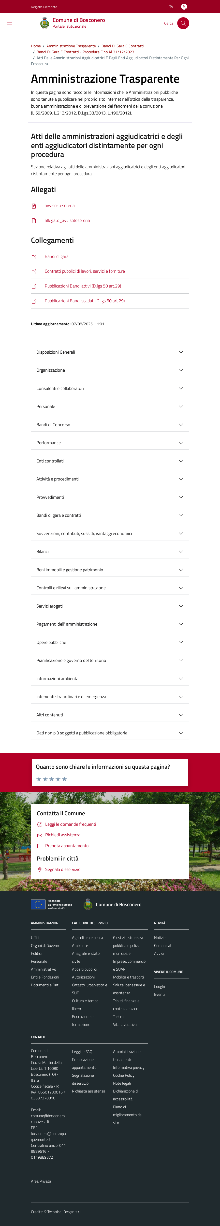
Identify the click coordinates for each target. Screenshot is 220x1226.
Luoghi (159, 986)
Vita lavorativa (125, 1024)
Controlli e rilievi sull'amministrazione (71, 587)
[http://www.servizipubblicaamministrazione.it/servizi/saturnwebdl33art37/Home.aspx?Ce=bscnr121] (110, 271)
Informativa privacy (129, 1067)
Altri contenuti (49, 714)
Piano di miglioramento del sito (128, 1115)
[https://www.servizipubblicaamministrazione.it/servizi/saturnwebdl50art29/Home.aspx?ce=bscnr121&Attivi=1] (110, 286)
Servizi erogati (49, 606)
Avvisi (159, 953)
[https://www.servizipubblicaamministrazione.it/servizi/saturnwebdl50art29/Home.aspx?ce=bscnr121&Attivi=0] (110, 300)
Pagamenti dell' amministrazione (66, 624)
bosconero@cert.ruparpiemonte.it (48, 1136)
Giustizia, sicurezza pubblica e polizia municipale (128, 945)
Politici (36, 953)
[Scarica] (110, 205)
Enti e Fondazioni (45, 977)
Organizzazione (50, 370)
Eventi (159, 994)
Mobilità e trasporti (128, 977)
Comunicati (163, 945)
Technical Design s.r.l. (64, 1212)
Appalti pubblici (84, 969)
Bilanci (42, 551)
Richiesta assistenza (88, 1091)
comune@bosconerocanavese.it (48, 1119)
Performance (48, 442)
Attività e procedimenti (57, 479)
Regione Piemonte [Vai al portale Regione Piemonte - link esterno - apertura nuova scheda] (44, 6)
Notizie (159, 937)
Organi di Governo (45, 945)
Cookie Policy (123, 1075)
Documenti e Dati (45, 985)
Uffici (35, 937)
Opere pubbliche (51, 642)
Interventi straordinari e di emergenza (71, 696)
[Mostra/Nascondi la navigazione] (10, 23)
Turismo (119, 1016)
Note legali (122, 1083)
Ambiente (80, 945)
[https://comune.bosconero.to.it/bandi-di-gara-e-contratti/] (110, 256)
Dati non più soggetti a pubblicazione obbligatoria (81, 732)
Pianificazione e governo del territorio (71, 660)
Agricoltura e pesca (87, 937)
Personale (45, 406)
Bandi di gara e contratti (58, 515)
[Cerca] (183, 23)
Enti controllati (50, 461)
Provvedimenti (50, 497)
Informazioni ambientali (58, 678)
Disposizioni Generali (55, 352)
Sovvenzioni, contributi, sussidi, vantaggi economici (84, 533)
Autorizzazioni (83, 977)
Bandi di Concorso (53, 424)
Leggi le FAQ (82, 1051)
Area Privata (41, 1181)
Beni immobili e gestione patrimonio (69, 569)
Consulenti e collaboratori (60, 388)
